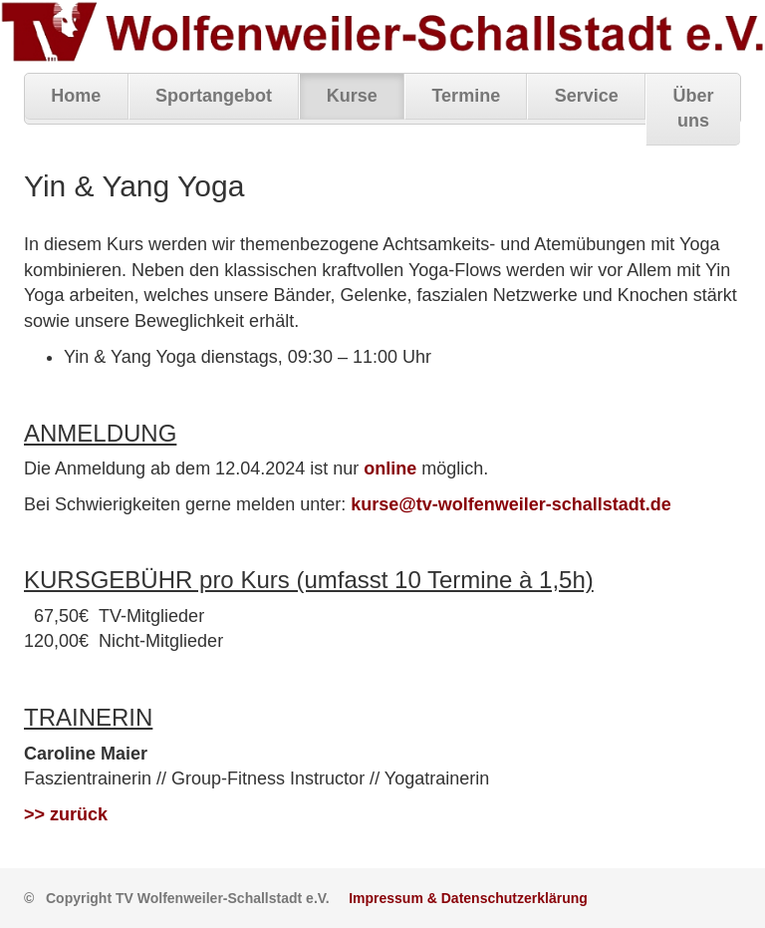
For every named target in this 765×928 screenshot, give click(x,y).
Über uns (693, 109)
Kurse (352, 96)
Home (76, 96)
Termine (465, 96)
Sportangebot (213, 96)
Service (587, 96)
